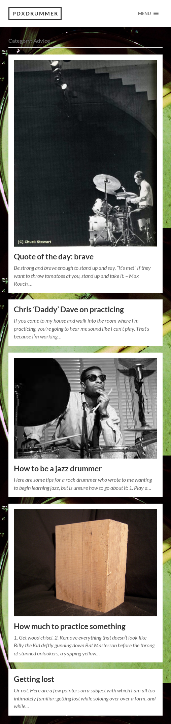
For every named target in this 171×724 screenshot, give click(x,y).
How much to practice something (70, 626)
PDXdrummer (35, 13)
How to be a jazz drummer (58, 468)
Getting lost (34, 679)
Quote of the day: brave (54, 256)
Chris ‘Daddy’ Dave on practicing (69, 309)
